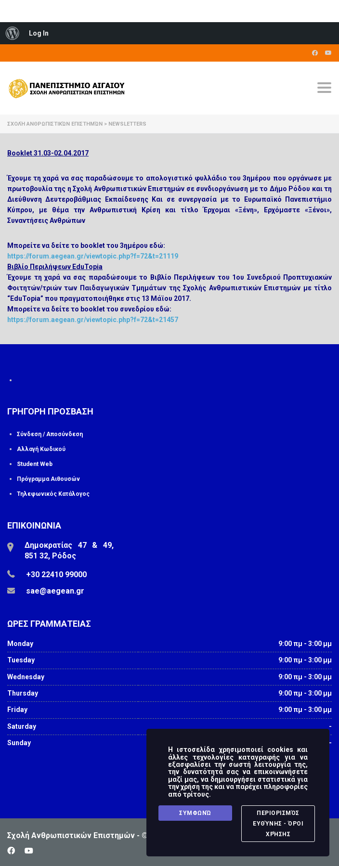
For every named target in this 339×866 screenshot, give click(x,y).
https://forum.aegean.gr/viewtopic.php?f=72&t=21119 (92, 256)
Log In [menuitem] (39, 33)
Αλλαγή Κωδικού (41, 449)
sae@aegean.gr (55, 590)
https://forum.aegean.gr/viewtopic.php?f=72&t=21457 (92, 319)
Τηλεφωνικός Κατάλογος (53, 494)
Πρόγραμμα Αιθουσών (48, 479)
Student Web (34, 464)
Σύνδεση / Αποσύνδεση (50, 434)
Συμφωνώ (195, 813)
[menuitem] (12, 33)
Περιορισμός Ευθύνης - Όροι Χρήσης (278, 824)
